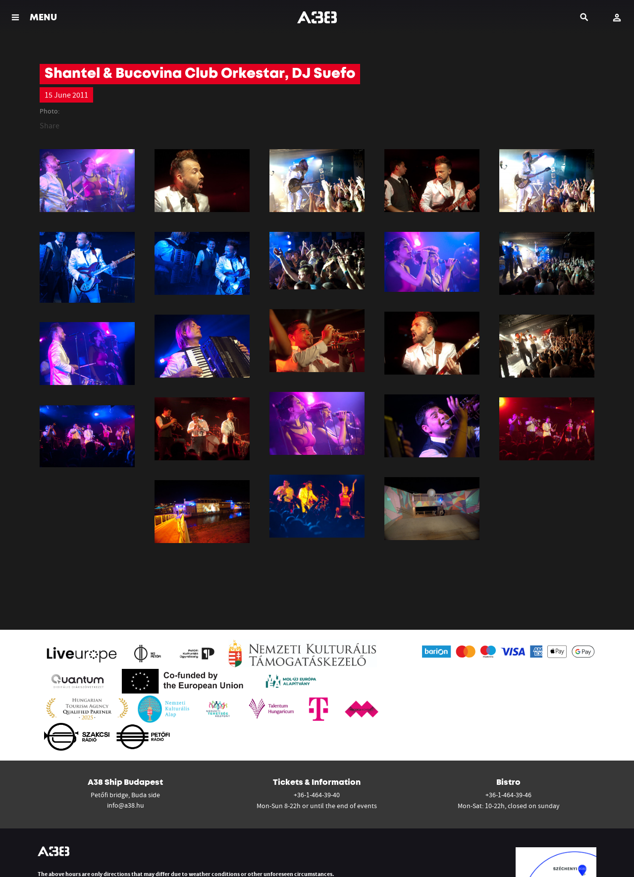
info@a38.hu (125, 805)
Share (49, 125)
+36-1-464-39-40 (317, 794)
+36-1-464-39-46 (508, 794)
